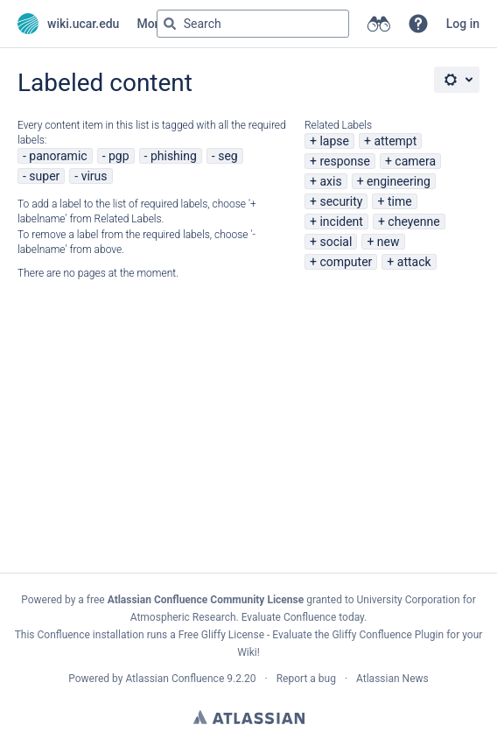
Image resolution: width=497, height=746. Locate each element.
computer (345, 262)
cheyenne (413, 222)
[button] (418, 24)
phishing (173, 156)
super (44, 176)
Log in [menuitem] (463, 24)
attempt (395, 141)
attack (414, 262)
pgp (119, 156)
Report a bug (306, 678)
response (344, 161)
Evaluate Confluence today (303, 617)
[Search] (170, 24)
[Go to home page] (68, 24)
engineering (398, 181)
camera (415, 161)
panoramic (58, 156)
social (335, 242)
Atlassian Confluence (174, 678)
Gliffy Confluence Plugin (388, 635)
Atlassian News (392, 678)
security (340, 201)
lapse (334, 141)
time (400, 201)
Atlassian (248, 717)
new (388, 242)
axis (330, 181)
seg (228, 156)
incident (341, 222)
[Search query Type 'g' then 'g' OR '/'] (253, 24)
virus (94, 176)
